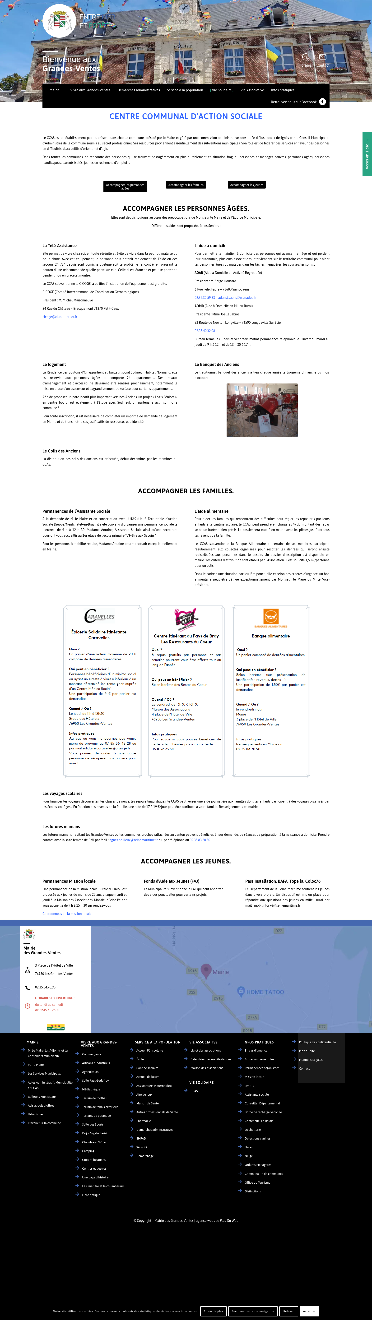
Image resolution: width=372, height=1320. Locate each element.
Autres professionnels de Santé (157, 1112)
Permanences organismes (262, 1068)
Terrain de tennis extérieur (100, 1107)
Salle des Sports (92, 1124)
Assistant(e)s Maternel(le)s (154, 1086)
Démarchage (145, 1156)
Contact (323, 65)
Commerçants (91, 1054)
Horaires (306, 65)
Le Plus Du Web (227, 1221)
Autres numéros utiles (259, 1059)
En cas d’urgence (256, 1050)
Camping (88, 1151)
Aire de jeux (144, 1094)
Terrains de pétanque (96, 1115)
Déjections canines (257, 1138)
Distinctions (253, 1191)
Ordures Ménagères (258, 1165)
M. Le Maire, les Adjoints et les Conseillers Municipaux (48, 1053)
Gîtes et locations (94, 1160)
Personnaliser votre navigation (253, 1311)
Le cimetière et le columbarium (103, 1186)
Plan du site (307, 1051)
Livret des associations (206, 1050)
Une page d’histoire (95, 1177)
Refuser (288, 1311)
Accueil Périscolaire (149, 1050)
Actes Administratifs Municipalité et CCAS (50, 1085)
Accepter (309, 1311)
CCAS (194, 1091)
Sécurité (141, 1147)
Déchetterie (253, 1129)
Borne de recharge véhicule (263, 1112)
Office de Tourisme (257, 1182)
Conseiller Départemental (262, 1103)
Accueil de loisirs (147, 1077)
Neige (249, 1156)
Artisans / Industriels (96, 1063)
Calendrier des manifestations (211, 1059)
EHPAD (141, 1138)
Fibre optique (91, 1195)
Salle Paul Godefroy (95, 1080)
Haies (248, 1147)
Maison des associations (207, 1068)
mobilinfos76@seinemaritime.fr (277, 905)
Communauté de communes (264, 1174)
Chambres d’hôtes (94, 1142)
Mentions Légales (311, 1060)
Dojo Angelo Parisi (94, 1133)
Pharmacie (143, 1121)
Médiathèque (91, 1089)
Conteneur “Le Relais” (259, 1121)
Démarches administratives (154, 1129)
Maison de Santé (147, 1103)
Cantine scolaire (147, 1068)
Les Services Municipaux (44, 1073)
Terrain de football (94, 1098)
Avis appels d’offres (41, 1105)
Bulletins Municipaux (42, 1096)
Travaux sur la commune (44, 1123)
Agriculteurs (90, 1072)
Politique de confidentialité (317, 1042)
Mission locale (254, 1077)
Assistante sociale (257, 1094)
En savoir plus (213, 1311)
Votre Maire (36, 1064)
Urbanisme (35, 1114)
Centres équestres (94, 1168)
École (140, 1059)
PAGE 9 (250, 1086)
